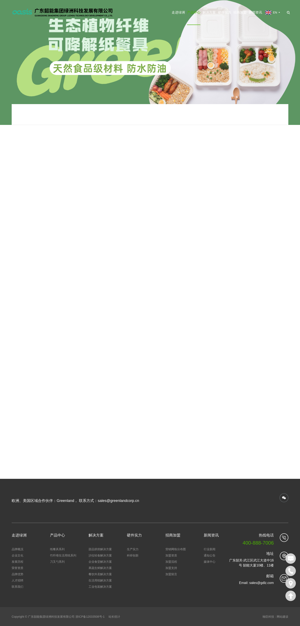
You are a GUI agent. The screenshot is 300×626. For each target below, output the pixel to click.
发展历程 (17, 561)
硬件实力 (224, 12)
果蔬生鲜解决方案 (100, 567)
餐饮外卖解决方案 (100, 574)
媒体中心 (209, 561)
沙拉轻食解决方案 (100, 555)
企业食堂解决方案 (100, 561)
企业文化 (17, 555)
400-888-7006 (258, 542)
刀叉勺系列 (57, 561)
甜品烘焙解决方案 (100, 549)
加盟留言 (171, 574)
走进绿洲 (178, 12)
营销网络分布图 (175, 549)
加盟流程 (171, 561)
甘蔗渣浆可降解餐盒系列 (198, 121)
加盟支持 (171, 567)
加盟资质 (171, 555)
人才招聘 (17, 580)
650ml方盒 (269, 121)
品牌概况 (17, 549)
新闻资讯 (255, 12)
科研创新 (133, 555)
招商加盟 (240, 12)
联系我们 (17, 586)
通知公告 (209, 555)
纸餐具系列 (168, 121)
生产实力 (133, 549)
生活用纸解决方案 (100, 580)
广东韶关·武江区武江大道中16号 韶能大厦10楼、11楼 (251, 562)
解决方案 (209, 12)
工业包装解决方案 (100, 586)
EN (275, 12)
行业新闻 (209, 549)
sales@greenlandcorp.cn (118, 501)
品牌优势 (17, 574)
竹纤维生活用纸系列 (63, 555)
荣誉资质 (17, 567)
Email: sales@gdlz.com (256, 582)
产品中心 (193, 12)
